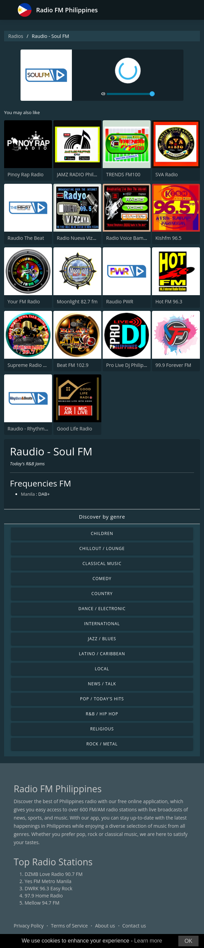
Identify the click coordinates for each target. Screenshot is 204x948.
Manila (28, 494)
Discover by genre (102, 516)
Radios (15, 36)
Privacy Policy (28, 925)
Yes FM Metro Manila (48, 881)
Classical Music (102, 563)
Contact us (134, 925)
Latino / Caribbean (102, 654)
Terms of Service (69, 925)
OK (188, 941)
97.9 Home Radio (44, 895)
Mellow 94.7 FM (42, 902)
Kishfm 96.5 (168, 238)
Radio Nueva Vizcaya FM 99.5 (89, 238)
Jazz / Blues (102, 639)
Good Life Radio (74, 428)
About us (105, 925)
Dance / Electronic (102, 609)
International (102, 624)
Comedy (102, 578)
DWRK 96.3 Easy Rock (48, 888)
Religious (102, 729)
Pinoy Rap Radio (25, 174)
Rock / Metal (102, 744)
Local (102, 669)
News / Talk (102, 684)
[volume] (131, 94)
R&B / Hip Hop (102, 714)
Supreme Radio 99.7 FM (34, 365)
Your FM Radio (24, 301)
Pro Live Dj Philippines (130, 365)
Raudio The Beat (26, 238)
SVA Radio (166, 174)
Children (102, 533)
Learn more (148, 941)
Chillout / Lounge (102, 548)
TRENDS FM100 (123, 174)
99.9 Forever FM (173, 365)
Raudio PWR (119, 301)
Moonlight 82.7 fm (77, 301)
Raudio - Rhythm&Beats (34, 428)
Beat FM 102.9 (72, 365)
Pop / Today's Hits (102, 699)
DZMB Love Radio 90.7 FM (53, 874)
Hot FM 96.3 (168, 301)
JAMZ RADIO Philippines (83, 174)
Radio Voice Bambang (130, 238)
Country (102, 593)
